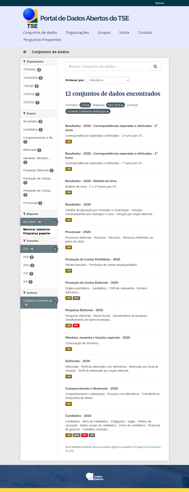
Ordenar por (74, 80)
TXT (76, 298)
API (135, 446)
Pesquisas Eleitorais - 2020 (84, 310)
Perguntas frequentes (42, 39)
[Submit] (155, 66)
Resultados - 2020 (78, 204)
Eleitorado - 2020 (77, 361)
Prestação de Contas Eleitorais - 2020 (91, 282)
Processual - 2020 (78, 232)
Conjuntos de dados (40, 32)
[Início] (24, 51)
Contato (145, 32)
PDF (76, 325)
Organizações (77, 32)
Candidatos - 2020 (78, 415)
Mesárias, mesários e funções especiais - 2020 (97, 337)
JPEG (76, 435)
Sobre (124, 32)
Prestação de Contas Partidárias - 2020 (92, 259)
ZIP (92, 435)
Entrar (159, 3)
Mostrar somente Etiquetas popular (36, 231)
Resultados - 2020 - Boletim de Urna (91, 181)
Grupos (104, 32)
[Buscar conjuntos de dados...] (107, 66)
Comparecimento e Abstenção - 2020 (91, 388)
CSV (69, 141)
